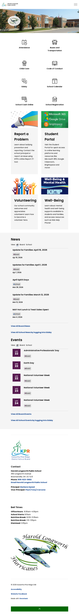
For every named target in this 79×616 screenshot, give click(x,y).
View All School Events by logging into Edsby (32, 420)
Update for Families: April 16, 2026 (30, 249)
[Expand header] (75, 4)
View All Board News (20, 326)
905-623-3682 (25, 479)
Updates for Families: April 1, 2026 (30, 264)
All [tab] (17, 244)
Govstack (23, 598)
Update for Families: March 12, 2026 (31, 294)
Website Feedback (19, 594)
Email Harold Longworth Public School (29, 482)
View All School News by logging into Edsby (31, 332)
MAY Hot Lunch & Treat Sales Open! (31, 309)
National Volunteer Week (37, 375)
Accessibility (16, 589)
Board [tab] (22, 244)
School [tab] (29, 244)
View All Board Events (21, 414)
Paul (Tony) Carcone (35, 490)
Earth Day (29, 362)
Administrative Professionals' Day (41, 350)
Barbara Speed (27, 487)
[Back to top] (39, 609)
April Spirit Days (21, 279)
